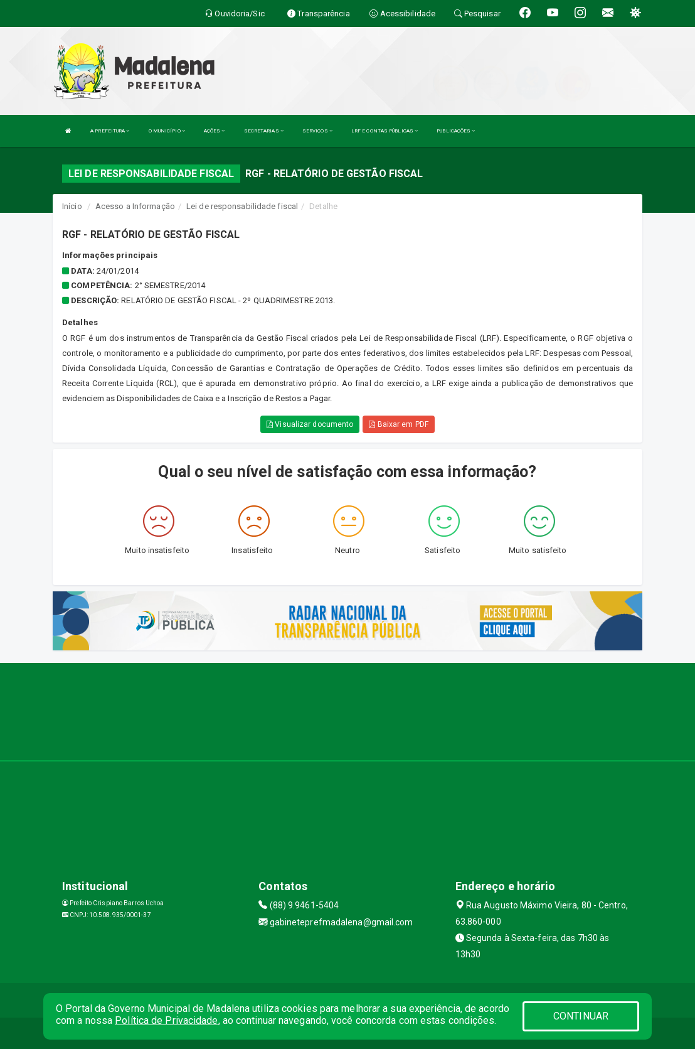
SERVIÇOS (317, 131)
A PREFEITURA (109, 131)
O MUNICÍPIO (167, 131)
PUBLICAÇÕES (456, 131)
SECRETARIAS (264, 131)
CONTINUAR (580, 1016)
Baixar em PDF (398, 424)
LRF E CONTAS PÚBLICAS (384, 131)
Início (72, 206)
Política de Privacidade (166, 1020)
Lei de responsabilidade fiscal (242, 206)
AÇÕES (214, 131)
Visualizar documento (310, 424)
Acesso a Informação (135, 206)
